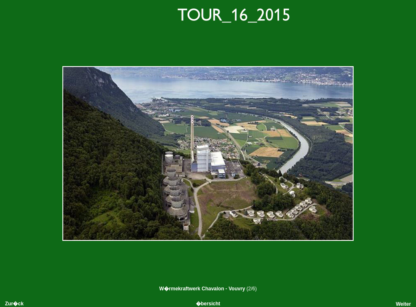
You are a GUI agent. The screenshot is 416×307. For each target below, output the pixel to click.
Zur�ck (14, 304)
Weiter (403, 304)
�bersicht (208, 304)
